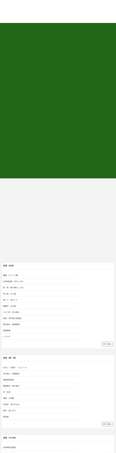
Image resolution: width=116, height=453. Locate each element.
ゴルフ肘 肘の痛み (11, 230)
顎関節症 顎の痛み (66, 279)
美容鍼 (6, 297)
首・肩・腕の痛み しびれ (13, 218)
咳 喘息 (6, 285)
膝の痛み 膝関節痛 (11, 236)
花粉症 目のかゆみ (11, 291)
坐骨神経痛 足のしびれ (68, 212)
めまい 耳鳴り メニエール (15, 273)
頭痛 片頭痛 (63, 285)
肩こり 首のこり (10, 224)
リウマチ (6, 242)
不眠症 (6, 335)
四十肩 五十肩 (64, 218)
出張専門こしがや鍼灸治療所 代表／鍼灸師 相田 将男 (36, 393)
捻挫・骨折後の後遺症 (67, 230)
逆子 (5, 347)
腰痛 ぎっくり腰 (10, 212)
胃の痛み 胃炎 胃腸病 (68, 341)
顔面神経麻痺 (8, 279)
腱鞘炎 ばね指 (64, 224)
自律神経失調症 (9, 328)
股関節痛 (61, 236)
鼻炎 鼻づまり (64, 291)
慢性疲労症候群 (64, 335)
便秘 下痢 (7, 341)
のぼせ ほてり (64, 328)
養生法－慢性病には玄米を (69, 347)
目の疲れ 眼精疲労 (66, 273)
